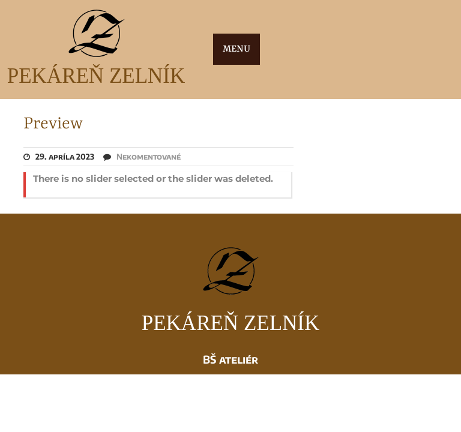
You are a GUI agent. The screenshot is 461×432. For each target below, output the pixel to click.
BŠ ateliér (230, 359)
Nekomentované (148, 156)
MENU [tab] (236, 49)
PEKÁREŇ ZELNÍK (96, 76)
